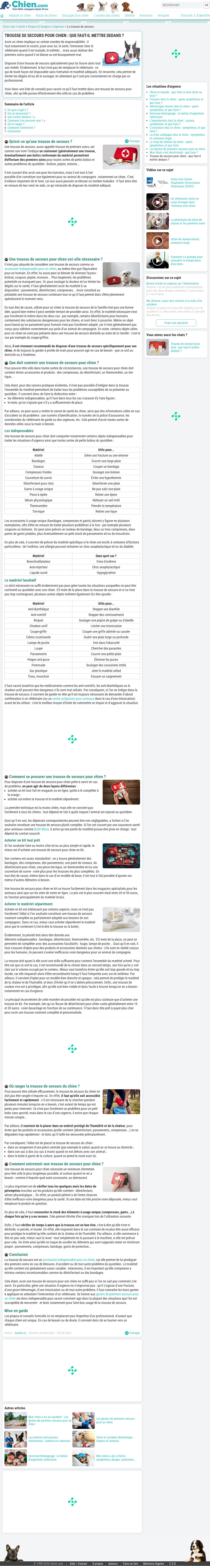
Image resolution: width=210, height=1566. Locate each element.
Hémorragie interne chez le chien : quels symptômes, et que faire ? (174, 108)
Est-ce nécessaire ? (19, 113)
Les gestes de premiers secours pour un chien (177, 149)
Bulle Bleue (41, 829)
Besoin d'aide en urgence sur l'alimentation (172, 283)
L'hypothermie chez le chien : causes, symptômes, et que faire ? (172, 122)
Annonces (146, 15)
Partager (132, 141)
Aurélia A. (21, 1333)
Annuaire (163, 15)
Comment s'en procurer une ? (25, 120)
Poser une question (176, 323)
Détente (130, 15)
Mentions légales (153, 1563)
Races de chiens (46, 15)
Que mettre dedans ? (20, 117)
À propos (97, 1563)
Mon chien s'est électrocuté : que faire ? (174, 152)
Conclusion (14, 131)
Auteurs (113, 1563)
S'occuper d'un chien (75, 15)
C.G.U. (173, 1563)
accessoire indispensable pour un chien (30, 269)
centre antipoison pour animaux (73, 699)
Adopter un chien (20, 15)
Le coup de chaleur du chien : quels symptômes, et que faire (171, 143)
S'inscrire (187, 15)
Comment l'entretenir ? (21, 127)
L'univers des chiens (106, 15)
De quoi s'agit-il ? (17, 110)
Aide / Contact (78, 1563)
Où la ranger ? (15, 124)
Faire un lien (130, 1563)
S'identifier (203, 15)
